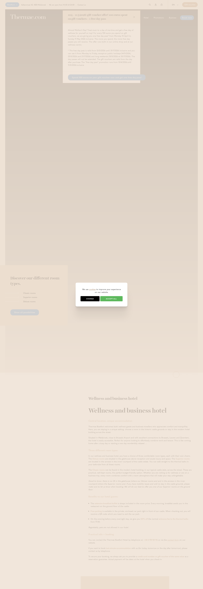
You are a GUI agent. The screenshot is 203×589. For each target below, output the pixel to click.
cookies (92, 289)
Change (90, 299)
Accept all (111, 299)
